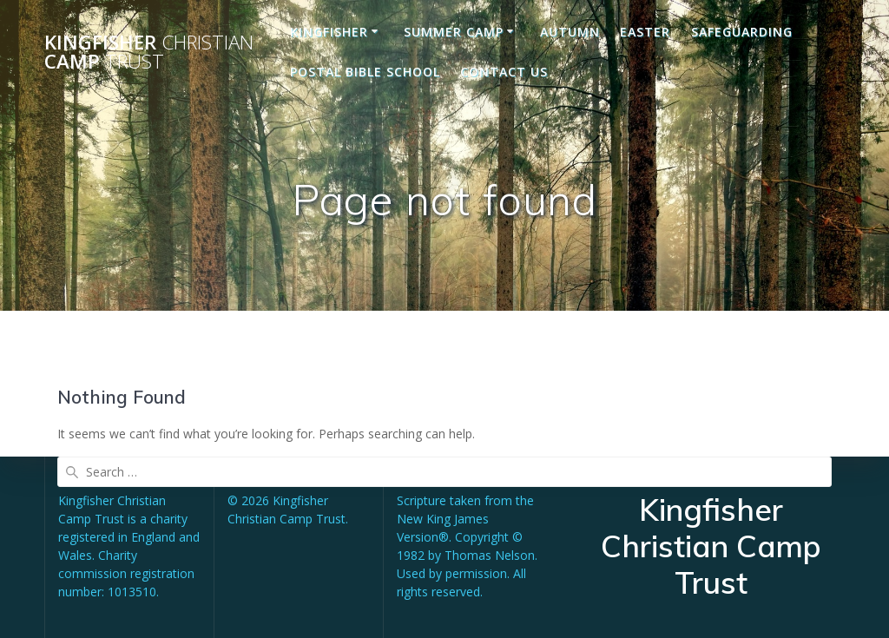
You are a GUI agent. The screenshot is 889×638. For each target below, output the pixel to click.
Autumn (570, 31)
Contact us (504, 71)
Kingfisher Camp (149, 52)
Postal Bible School (365, 71)
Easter (645, 31)
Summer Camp (454, 31)
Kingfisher (329, 31)
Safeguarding (742, 31)
